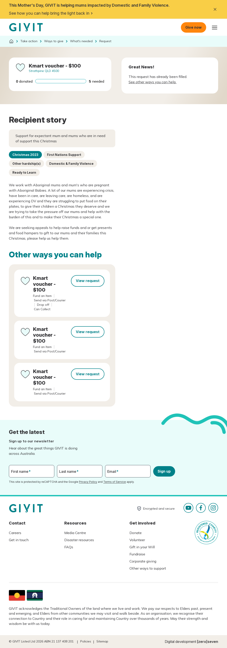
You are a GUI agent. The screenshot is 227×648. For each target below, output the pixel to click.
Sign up (164, 471)
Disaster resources (79, 540)
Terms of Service (114, 481)
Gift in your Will (142, 547)
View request (88, 280)
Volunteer (137, 540)
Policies (85, 641)
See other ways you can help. (152, 82)
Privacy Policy (88, 481)
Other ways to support (147, 568)
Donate (135, 533)
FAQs (68, 547)
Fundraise (137, 554)
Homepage (26, 27)
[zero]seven (207, 641)
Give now (193, 27)
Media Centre (75, 533)
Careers (15, 533)
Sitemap (102, 641)
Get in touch (19, 540)
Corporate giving (142, 561)
